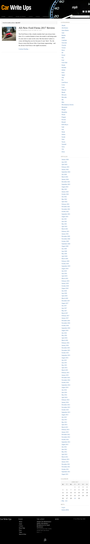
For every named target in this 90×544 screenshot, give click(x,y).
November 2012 (66, 437)
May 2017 (64, 310)
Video (31, 16)
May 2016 (64, 335)
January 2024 (65, 179)
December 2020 (66, 236)
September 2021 (66, 214)
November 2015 (66, 350)
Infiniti (63, 70)
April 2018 (64, 296)
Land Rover (65, 82)
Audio (38, 16)
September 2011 (66, 471)
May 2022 (64, 199)
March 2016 (65, 340)
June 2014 (64, 392)
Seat (63, 129)
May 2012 (64, 452)
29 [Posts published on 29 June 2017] (75, 498)
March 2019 (65, 278)
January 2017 (65, 318)
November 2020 (66, 239)
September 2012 (66, 442)
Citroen (63, 47)
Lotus (63, 87)
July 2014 (64, 390)
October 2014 (65, 382)
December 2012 (66, 434)
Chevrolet (64, 43)
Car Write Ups (5, 519)
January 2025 (65, 169)
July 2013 (64, 417)
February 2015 (65, 372)
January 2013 (65, 432)
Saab (63, 127)
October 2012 (65, 439)
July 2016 (64, 333)
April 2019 (64, 276)
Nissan (63, 114)
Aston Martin (65, 30)
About (10, 16)
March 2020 (65, 258)
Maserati (64, 90)
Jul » (66, 501)
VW (63, 149)
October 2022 (65, 194)
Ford (63, 60)
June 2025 (64, 162)
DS (62, 52)
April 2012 (64, 454)
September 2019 (66, 266)
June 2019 (64, 273)
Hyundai (64, 67)
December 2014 (66, 377)
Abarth (63, 25)
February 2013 (65, 429)
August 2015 (65, 358)
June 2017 (64, 308)
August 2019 (65, 268)
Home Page (22, 528)
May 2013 (64, 422)
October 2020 (65, 241)
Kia (62, 80)
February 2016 (65, 343)
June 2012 (64, 449)
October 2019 (65, 263)
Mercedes (64, 97)
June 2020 (64, 251)
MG (63, 99)
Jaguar (63, 75)
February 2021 (65, 231)
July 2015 (64, 360)
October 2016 (65, 325)
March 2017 (65, 313)
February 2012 (65, 459)
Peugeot (64, 117)
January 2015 (65, 375)
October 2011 (65, 469)
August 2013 (65, 414)
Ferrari (63, 55)
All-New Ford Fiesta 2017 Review (37, 27)
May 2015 (64, 365)
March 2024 (65, 177)
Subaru (63, 134)
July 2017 (64, 305)
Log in (63, 507)
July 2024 (64, 174)
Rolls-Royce (65, 124)
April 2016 (64, 338)
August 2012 (65, 444)
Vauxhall (64, 144)
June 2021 (64, 221)
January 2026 (65, 159)
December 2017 (66, 300)
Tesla (63, 139)
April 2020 (64, 256)
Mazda (63, 92)
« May (62, 501)
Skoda (63, 132)
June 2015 (64, 362)
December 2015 (66, 348)
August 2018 (65, 288)
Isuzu (63, 72)
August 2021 (65, 216)
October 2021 (65, 211)
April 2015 (64, 367)
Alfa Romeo (65, 28)
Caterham (64, 40)
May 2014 (64, 395)
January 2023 (65, 191)
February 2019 (65, 281)
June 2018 (64, 293)
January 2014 (65, 402)
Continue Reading (24, 49)
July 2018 (64, 291)
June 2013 (64, 419)
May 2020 (64, 253)
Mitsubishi (64, 107)
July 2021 (64, 219)
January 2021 (65, 234)
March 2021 (65, 229)
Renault (64, 122)
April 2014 (64, 397)
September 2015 (66, 355)
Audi (63, 33)
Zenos (63, 151)
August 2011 (65, 474)
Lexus (63, 85)
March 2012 (65, 457)
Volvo (63, 147)
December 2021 (66, 206)
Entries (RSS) (65, 510)
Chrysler (64, 45)
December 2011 (66, 464)
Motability (64, 112)
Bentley (64, 35)
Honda (63, 65)
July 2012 (64, 447)
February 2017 (65, 315)
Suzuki (63, 137)
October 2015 (65, 352)
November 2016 (66, 323)
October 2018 (65, 286)
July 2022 (64, 196)
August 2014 (65, 387)
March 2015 (65, 370)
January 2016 (65, 345)
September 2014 (66, 385)
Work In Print (21, 16)
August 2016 (65, 330)
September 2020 (66, 244)
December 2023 (66, 182)
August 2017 (65, 303)
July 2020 (64, 248)
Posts (20, 530)
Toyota (63, 142)
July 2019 (64, 271)
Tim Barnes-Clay (25, 30)
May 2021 (64, 224)
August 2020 (65, 246)
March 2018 (65, 298)
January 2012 (65, 462)
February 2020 (65, 261)
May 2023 (64, 189)
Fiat (63, 57)
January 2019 (65, 283)
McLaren (64, 95)
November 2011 (66, 466)
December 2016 (66, 320)
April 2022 (64, 201)
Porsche (64, 119)
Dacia (63, 50)
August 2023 (65, 187)
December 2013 (66, 404)
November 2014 (66, 380)
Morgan (64, 109)
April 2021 (64, 226)
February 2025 (65, 167)
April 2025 (64, 164)
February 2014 (65, 400)
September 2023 (66, 184)
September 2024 (66, 172)
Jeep (63, 77)
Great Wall (64, 62)
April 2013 (64, 424)
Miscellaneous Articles (68, 104)
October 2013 (65, 410)
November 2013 (66, 407)
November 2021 (66, 209)
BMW (63, 37)
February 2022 (65, 204)
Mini (63, 102)
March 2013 (65, 427)
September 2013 (66, 412)
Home (3, 16)
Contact (46, 16)
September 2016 (66, 328)
